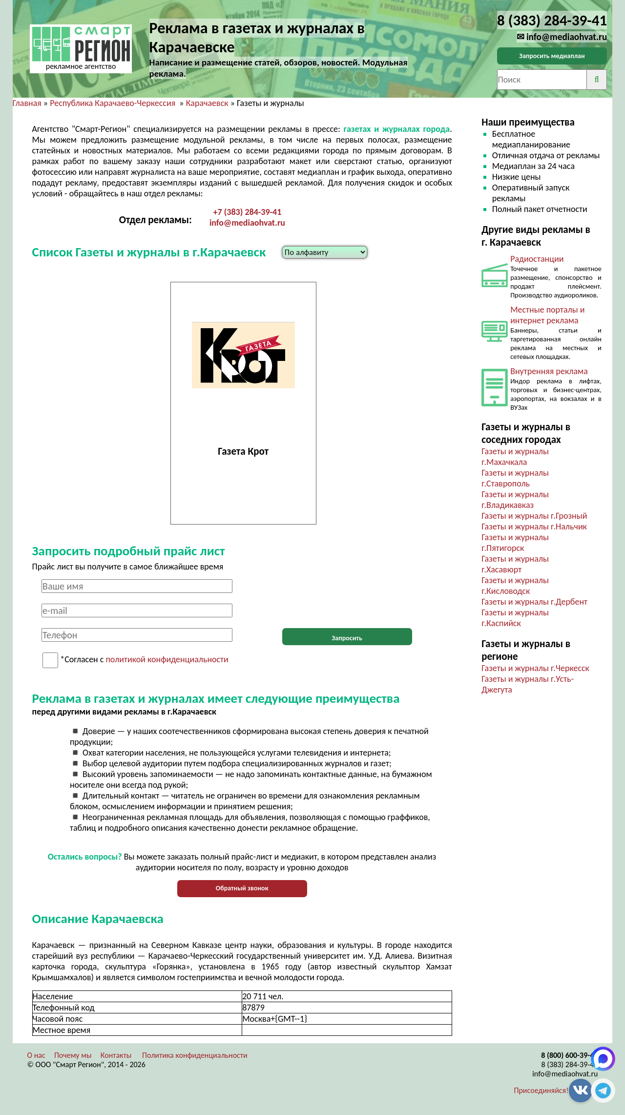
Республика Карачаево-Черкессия (112, 103)
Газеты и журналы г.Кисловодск (515, 585)
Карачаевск (207, 103)
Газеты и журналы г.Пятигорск (515, 542)
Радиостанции (536, 258)
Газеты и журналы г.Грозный (534, 515)
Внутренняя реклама (549, 371)
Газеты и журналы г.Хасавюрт (515, 564)
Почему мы (73, 1055)
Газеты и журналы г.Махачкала (515, 456)
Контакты (116, 1055)
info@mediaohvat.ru (247, 222)
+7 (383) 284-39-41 (247, 212)
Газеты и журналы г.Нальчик (534, 526)
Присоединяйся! (541, 1090)
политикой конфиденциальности (167, 659)
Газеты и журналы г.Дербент (534, 601)
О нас (36, 1055)
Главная (27, 103)
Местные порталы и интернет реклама (547, 315)
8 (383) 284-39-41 (569, 1064)
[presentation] (347, 598)
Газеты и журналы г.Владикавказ (515, 499)
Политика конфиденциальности (195, 1055)
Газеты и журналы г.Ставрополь (515, 478)
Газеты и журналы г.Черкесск (535, 668)
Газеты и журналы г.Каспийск (515, 618)
